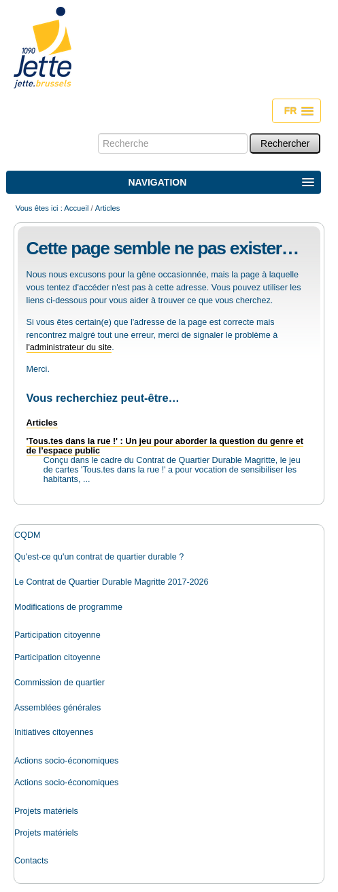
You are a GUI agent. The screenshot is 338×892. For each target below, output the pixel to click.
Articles (42, 423)
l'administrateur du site (69, 347)
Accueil (76, 208)
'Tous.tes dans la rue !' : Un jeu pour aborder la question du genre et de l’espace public (165, 446)
